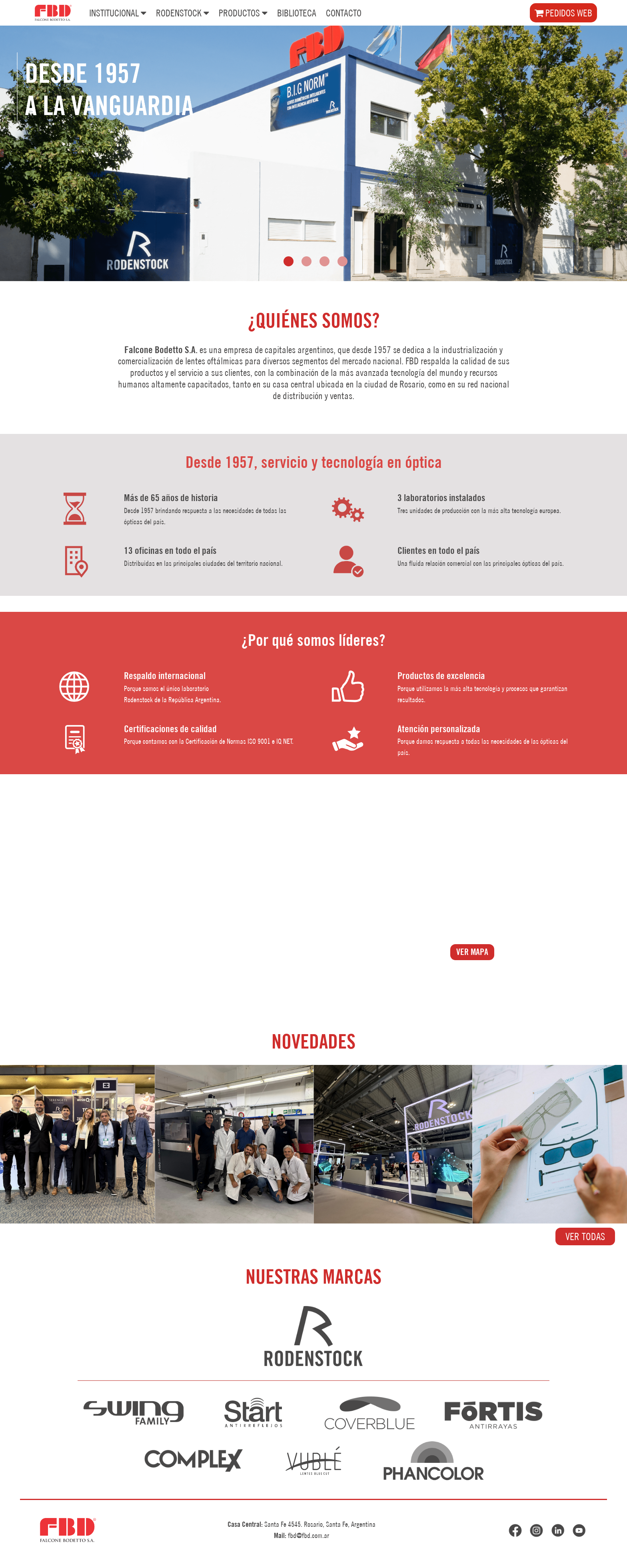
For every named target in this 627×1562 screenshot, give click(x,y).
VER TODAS (585, 1236)
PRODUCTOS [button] (243, 12)
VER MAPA (472, 951)
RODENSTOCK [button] (182, 12)
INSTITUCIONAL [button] (117, 12)
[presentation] (2, 153)
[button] (289, 261)
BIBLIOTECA (296, 13)
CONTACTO (343, 13)
